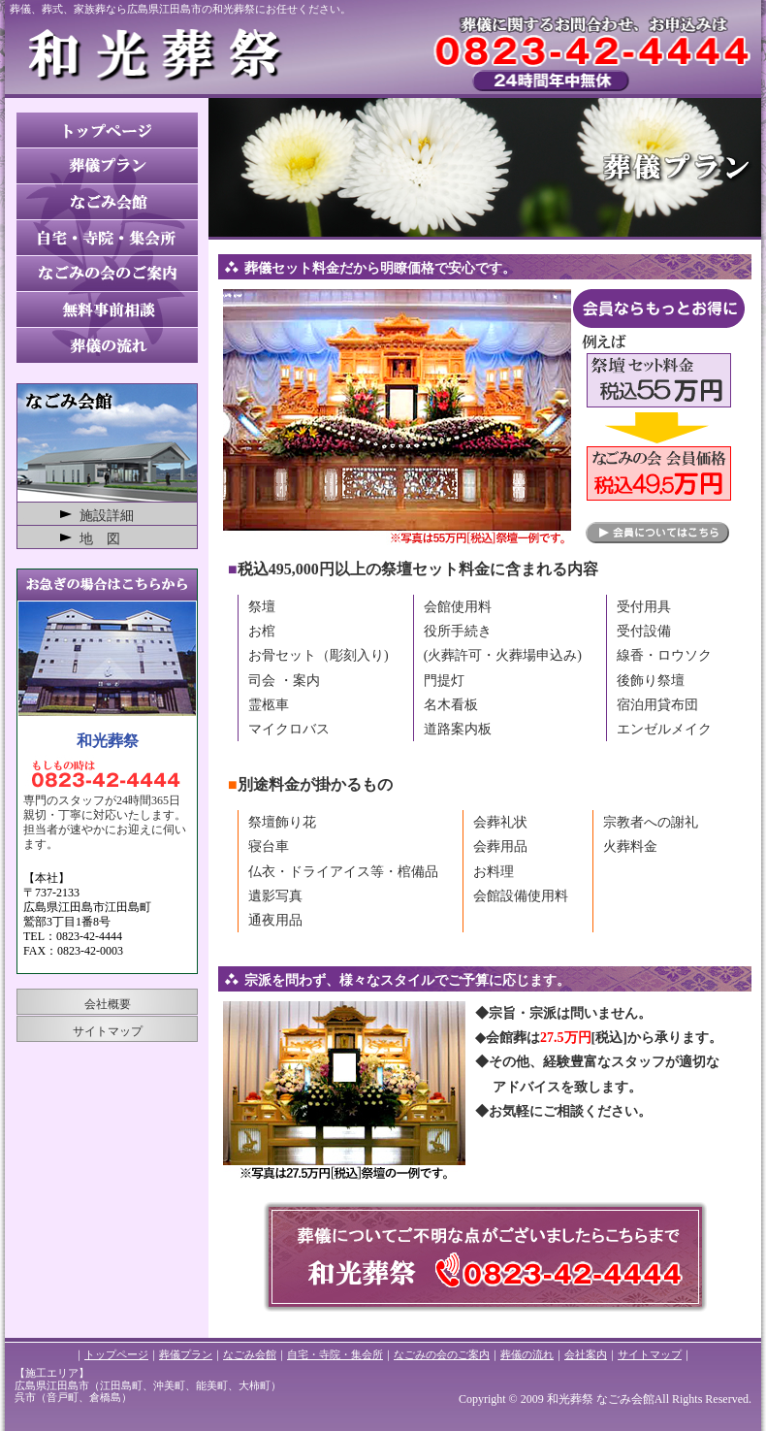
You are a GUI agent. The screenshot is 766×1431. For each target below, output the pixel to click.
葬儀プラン (185, 1354)
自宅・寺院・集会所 (335, 1354)
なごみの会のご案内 (442, 1354)
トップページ (116, 1354)
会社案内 (585, 1354)
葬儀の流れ (527, 1354)
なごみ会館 (249, 1354)
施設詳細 (107, 515)
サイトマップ (108, 1031)
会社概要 (107, 1004)
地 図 (100, 539)
